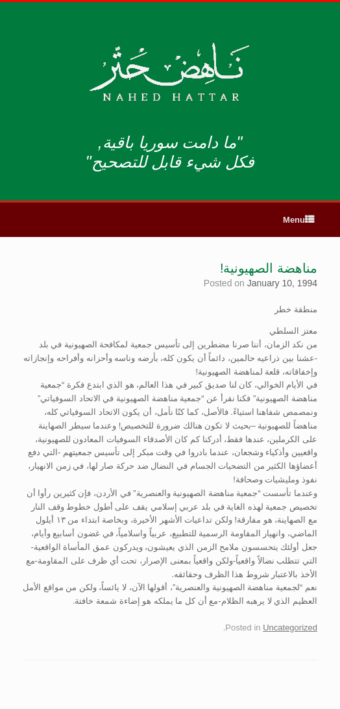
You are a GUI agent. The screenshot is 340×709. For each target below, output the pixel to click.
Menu (298, 220)
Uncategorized (290, 627)
